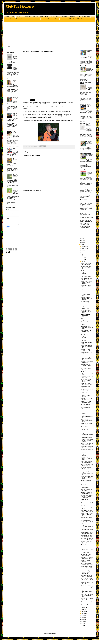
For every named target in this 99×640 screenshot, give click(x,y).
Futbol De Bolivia (84, 65)
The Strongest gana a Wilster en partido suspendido (86, 287)
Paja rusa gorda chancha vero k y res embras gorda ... (86, 218)
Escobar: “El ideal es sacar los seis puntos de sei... (87, 427)
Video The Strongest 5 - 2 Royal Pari (87, 583)
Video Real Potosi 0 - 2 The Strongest (86, 552)
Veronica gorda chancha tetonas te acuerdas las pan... (86, 221)
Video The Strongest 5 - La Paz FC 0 (15, 175)
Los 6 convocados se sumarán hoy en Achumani (86, 331)
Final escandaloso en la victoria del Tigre (86, 279)
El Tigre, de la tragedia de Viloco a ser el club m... (87, 525)
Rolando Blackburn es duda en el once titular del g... (86, 311)
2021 (81, 240)
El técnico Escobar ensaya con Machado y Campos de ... (87, 507)
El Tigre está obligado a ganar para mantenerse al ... (87, 473)
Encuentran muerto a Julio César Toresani (87, 362)
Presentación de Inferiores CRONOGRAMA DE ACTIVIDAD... (87, 496)
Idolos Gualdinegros (20, 18)
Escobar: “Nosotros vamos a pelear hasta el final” (87, 545)
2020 (81, 242)
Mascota (56, 18)
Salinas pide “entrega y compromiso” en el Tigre (87, 564)
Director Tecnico (64, 16)
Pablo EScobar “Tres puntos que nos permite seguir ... (87, 458)
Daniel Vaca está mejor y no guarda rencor (86, 264)
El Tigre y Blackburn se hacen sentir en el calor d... (87, 416)
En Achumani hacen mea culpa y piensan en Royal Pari (86, 606)
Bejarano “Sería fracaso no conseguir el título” (87, 444)
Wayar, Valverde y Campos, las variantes (86, 500)
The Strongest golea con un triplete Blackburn (86, 462)
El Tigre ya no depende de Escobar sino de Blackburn (87, 451)
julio (83, 255)
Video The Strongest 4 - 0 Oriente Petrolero (87, 465)
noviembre (84, 248)
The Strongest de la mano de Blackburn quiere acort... (87, 477)
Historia (12, 18)
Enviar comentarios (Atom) (35, 190)
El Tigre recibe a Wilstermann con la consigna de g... (86, 307)
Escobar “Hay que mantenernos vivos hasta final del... (86, 486)
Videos (20, 21)
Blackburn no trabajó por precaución (86, 490)
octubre (83, 250)
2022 (81, 238)
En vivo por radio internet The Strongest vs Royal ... (87, 587)
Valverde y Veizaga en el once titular (86, 430)
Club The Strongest (20, 6)
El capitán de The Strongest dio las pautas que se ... (87, 323)
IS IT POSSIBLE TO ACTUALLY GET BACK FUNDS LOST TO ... (85, 215)
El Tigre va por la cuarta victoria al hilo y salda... (87, 433)
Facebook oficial (10, 49)
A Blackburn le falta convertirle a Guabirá (86, 437)
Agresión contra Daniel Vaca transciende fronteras (86, 267)
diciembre (84, 246)
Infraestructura (36, 18)
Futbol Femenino (86, 16)
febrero (83, 611)
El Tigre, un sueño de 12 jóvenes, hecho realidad (87, 542)
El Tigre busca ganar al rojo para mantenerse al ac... (87, 303)
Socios (62, 18)
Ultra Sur (15, 21)
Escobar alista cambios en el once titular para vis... (87, 558)
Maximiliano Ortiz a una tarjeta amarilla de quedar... (86, 336)
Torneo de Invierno (85, 18)
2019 (81, 244)
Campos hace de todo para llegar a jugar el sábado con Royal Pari (13, 191)
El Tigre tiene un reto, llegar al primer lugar (86, 319)
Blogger (54, 633)
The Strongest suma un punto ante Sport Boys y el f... (87, 373)
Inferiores (29, 18)
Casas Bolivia (83, 199)
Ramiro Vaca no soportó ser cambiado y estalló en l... (86, 568)
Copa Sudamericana (54, 16)
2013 (81, 625)
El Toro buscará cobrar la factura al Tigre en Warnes (86, 380)
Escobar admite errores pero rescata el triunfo (86, 576)
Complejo (19, 16)
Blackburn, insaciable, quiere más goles (86, 402)
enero (83, 613)
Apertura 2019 (30, 148)
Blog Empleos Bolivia (85, 123)
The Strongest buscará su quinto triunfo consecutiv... (87, 391)
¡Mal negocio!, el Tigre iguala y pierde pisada (86, 369)
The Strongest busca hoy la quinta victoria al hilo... (87, 384)
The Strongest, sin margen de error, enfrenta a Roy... (87, 595)
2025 (81, 233)
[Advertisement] (48, 34)
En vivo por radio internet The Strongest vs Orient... (86, 469)
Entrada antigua (70, 188)
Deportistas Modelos (85, 140)
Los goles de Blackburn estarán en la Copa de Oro (86, 346)
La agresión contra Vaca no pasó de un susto (86, 276)
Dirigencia (72, 16)
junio (83, 257)
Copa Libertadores (44, 16)
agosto (83, 254)
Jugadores (43, 18)
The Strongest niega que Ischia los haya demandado (86, 572)
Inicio (50, 188)
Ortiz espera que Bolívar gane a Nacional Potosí (87, 511)
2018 (81, 615)
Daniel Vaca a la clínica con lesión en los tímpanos (86, 282)
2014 (81, 623)
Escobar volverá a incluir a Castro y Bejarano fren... (87, 599)
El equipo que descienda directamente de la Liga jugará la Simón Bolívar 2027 (86, 54)
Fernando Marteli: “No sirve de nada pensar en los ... (87, 536)
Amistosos (7, 16)
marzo (83, 609)
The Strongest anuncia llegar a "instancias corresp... (86, 272)
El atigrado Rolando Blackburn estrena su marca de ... (86, 298)
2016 (81, 619)
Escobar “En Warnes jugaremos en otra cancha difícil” (85, 409)
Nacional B (82, 49)
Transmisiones (8, 21)
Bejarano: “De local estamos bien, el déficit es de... (86, 591)
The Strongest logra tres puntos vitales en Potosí (87, 548)
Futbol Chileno (83, 169)
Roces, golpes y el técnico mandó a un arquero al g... (87, 514)
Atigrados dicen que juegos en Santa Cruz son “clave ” (87, 440)
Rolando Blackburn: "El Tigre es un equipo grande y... (86, 365)
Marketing (50, 18)
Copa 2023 (35, 16)
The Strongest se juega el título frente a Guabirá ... (87, 447)
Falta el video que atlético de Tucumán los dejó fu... (86, 224)
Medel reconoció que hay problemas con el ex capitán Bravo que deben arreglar (86, 175)
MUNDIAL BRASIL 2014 (85, 153)
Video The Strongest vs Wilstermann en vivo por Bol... (87, 354)
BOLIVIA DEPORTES (85, 104)
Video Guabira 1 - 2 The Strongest (86, 424)
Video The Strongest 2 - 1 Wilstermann (87, 290)
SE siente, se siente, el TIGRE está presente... (85, 227)
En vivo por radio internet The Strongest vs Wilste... (86, 294)
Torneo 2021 (68, 18)
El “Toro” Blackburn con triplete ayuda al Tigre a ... (87, 579)
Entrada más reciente (28, 188)
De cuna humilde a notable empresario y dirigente (15, 67)
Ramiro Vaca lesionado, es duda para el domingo (87, 533)
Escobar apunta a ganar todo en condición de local (86, 358)
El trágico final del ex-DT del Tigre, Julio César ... (87, 350)
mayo (83, 259)
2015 (81, 621)
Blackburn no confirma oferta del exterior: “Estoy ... (86, 482)
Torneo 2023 (76, 18)
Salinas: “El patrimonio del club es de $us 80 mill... (87, 539)
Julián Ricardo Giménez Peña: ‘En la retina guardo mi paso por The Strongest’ (13, 135)
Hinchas (6, 18)
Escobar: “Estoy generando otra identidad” (87, 399)
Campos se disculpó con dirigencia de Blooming (86, 493)
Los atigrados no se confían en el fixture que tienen (87, 327)
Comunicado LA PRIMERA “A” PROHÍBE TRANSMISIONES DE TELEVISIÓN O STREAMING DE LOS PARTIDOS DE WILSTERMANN (86, 89)
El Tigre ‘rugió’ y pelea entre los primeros (86, 555)
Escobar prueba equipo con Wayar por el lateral (87, 518)
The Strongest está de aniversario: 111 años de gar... (87, 522)
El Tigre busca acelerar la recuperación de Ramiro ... (87, 529)
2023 (81, 236)
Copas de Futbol (84, 187)
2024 (81, 235)
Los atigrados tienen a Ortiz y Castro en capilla (87, 387)
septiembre (84, 252)
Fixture (78, 16)
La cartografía (89, 141)
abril (83, 261)
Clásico (13, 16)
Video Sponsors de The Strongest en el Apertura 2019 (87, 420)
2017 (81, 617)
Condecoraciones (27, 16)
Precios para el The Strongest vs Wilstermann (85, 315)
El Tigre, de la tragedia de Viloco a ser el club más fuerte (15, 100)
